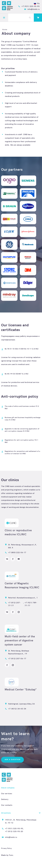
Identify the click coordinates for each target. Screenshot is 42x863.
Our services (6, 793)
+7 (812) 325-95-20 (14, 831)
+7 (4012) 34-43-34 (17, 709)
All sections (6, 813)
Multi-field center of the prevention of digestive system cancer (20, 640)
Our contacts (6, 805)
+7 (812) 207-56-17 (17, 659)
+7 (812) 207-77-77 (14, 604)
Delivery (4, 799)
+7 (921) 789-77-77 (31, 604)
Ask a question (12, 759)
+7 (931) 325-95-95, (14, 828)
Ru (37, 3)
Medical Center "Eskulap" (21, 689)
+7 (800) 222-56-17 (17, 552)
